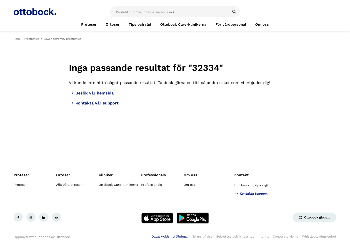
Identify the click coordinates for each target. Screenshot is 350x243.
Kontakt (241, 175)
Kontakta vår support (97, 103)
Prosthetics (31, 38)
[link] (89, 24)
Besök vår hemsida (94, 93)
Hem (17, 38)
